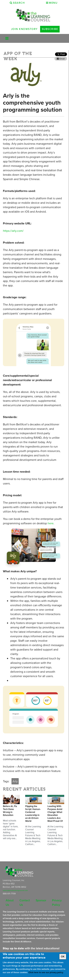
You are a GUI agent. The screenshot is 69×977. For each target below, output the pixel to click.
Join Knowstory (24, 29)
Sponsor (41, 900)
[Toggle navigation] (7, 38)
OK (63, 957)
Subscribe (50, 29)
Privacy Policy (57, 902)
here (51, 523)
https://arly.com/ (13, 231)
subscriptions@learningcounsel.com (15, 890)
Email (61, 58)
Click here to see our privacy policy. (46, 972)
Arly (15, 781)
